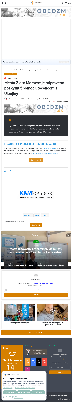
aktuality (28, 215)
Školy (36, 241)
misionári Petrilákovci (50, 148)
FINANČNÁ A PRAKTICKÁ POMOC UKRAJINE (30, 144)
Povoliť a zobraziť (64, 62)
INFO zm (10, 99)
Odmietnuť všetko (24, 392)
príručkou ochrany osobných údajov (43, 283)
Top (37, 215)
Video (14, 74)
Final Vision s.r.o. (18, 398)
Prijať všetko (38, 392)
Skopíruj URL (36, 225)
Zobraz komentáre (36, 333)
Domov (7, 70)
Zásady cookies (7, 388)
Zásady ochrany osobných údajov (58, 395)
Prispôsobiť (10, 392)
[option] (36, 250)
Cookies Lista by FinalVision (10, 396)
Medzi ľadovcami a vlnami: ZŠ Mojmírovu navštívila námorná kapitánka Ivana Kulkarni (36, 250)
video (45, 215)
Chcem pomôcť (36, 160)
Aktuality (13, 70)
